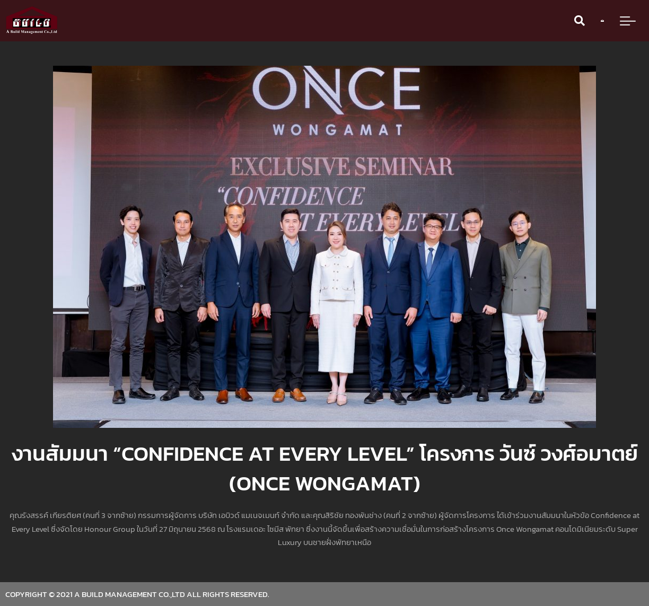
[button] (579, 20)
